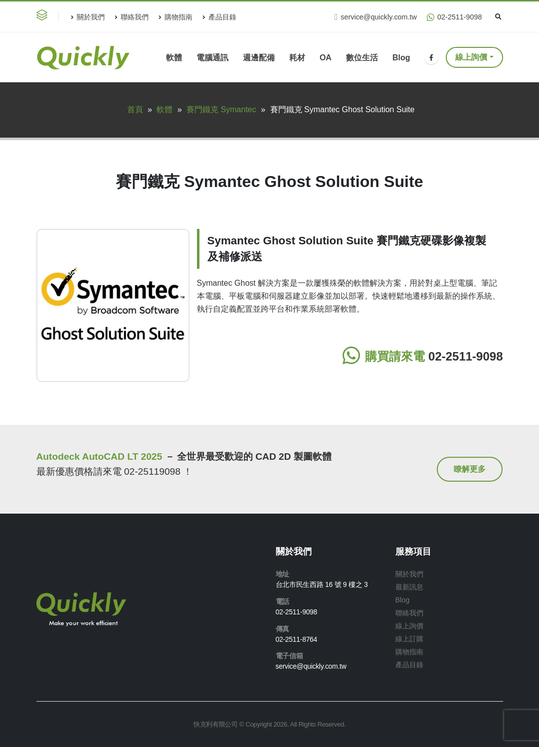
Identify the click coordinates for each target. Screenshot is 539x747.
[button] (43, 16)
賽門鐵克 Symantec (221, 109)
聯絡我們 (132, 17)
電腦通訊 (212, 57)
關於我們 (88, 17)
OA (326, 57)
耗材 (297, 57)
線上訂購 (409, 639)
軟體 (174, 57)
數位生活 (362, 57)
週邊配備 (259, 57)
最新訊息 (409, 587)
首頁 (135, 109)
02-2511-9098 (454, 17)
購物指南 (175, 17)
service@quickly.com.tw (376, 17)
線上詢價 (471, 57)
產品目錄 (219, 17)
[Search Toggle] (498, 16)
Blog (401, 57)
